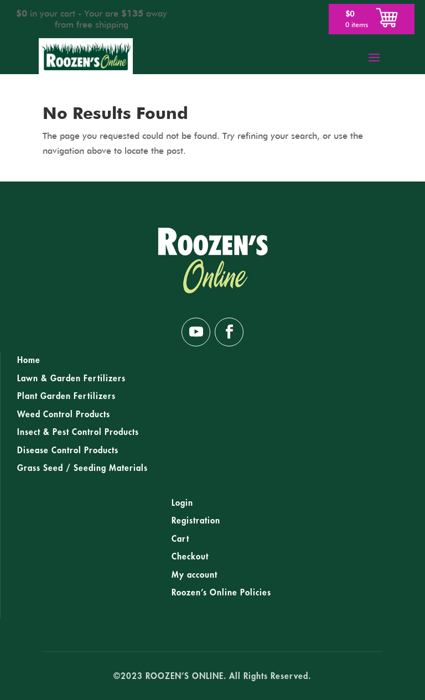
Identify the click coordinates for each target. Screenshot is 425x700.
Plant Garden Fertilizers (66, 396)
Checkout (190, 557)
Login (182, 503)
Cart (180, 539)
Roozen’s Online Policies (221, 593)
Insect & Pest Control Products (78, 432)
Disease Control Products (67, 450)
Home (28, 360)
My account (194, 575)
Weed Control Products (63, 414)
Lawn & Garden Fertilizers (71, 378)
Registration (196, 521)
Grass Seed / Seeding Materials (82, 468)
